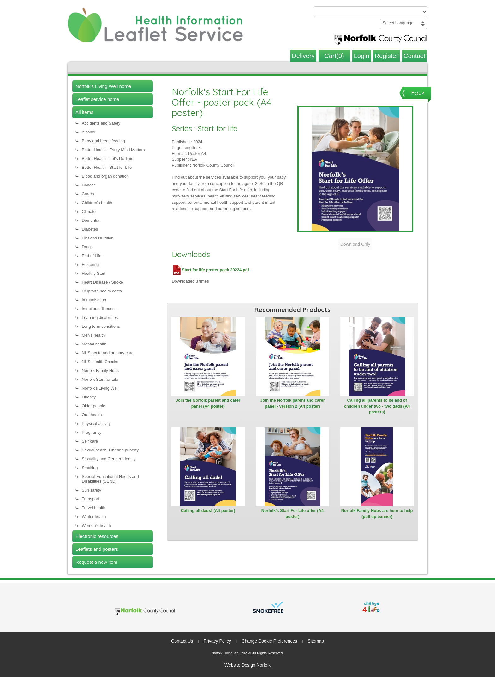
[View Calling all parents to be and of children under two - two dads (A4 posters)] (377, 356)
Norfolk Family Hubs (100, 370)
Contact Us (182, 641)
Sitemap (316, 641)
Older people (93, 405)
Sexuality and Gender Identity (109, 458)
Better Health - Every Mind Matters (113, 149)
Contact (414, 55)
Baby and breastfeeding (103, 140)
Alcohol (88, 132)
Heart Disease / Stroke (102, 282)
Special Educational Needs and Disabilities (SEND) (110, 479)
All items (84, 112)
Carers (88, 193)
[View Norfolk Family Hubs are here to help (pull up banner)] (377, 466)
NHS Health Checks (100, 361)
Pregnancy (91, 432)
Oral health (92, 414)
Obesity (89, 397)
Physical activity (96, 423)
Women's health (96, 525)
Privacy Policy (217, 641)
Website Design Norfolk (247, 665)
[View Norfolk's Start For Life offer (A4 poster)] (293, 466)
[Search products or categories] (370, 11)
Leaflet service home (97, 99)
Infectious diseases (99, 308)
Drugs (87, 246)
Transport (90, 499)
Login (361, 55)
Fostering (90, 264)
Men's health (93, 335)
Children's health (97, 202)
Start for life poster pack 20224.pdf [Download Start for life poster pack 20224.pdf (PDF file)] (210, 270)
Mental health (94, 344)
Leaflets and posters (96, 549)
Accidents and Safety (101, 123)
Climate (89, 211)
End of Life (91, 255)
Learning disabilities (100, 317)
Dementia (90, 220)
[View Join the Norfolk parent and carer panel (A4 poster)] (208, 356)
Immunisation (94, 299)
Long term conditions (101, 326)
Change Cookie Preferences (269, 641)
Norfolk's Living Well (100, 388)
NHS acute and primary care (108, 352)
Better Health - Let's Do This (107, 158)
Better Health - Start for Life (107, 167)
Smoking (90, 467)
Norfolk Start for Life (100, 379)
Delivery (303, 55)
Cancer (88, 185)
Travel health (93, 507)
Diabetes (90, 229)
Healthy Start (93, 273)
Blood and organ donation (105, 176)
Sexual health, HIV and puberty (110, 450)
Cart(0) (334, 55)
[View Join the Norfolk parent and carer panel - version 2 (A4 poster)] (293, 356)
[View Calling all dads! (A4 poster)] (208, 466)
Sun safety (91, 490)
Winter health (94, 516)
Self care (90, 441)
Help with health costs (102, 291)
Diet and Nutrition (97, 238)
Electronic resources (96, 536)
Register (386, 55)
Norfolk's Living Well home (103, 86)
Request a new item (96, 562)
